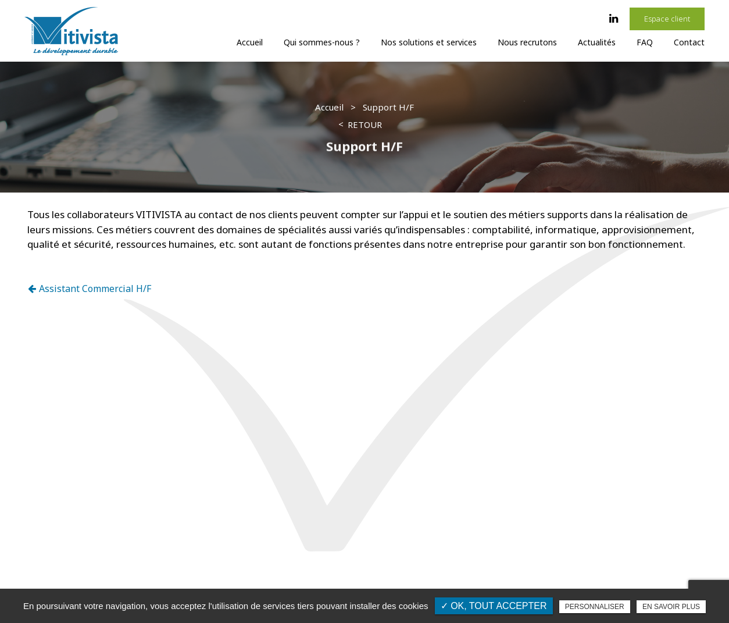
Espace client (667, 18)
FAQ (645, 42)
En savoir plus (671, 607)
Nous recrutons (527, 42)
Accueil (250, 42)
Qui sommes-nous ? (322, 42)
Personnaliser (594, 607)
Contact (689, 42)
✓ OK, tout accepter (494, 606)
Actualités (597, 42)
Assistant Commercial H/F (89, 288)
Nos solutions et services (429, 42)
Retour (365, 124)
